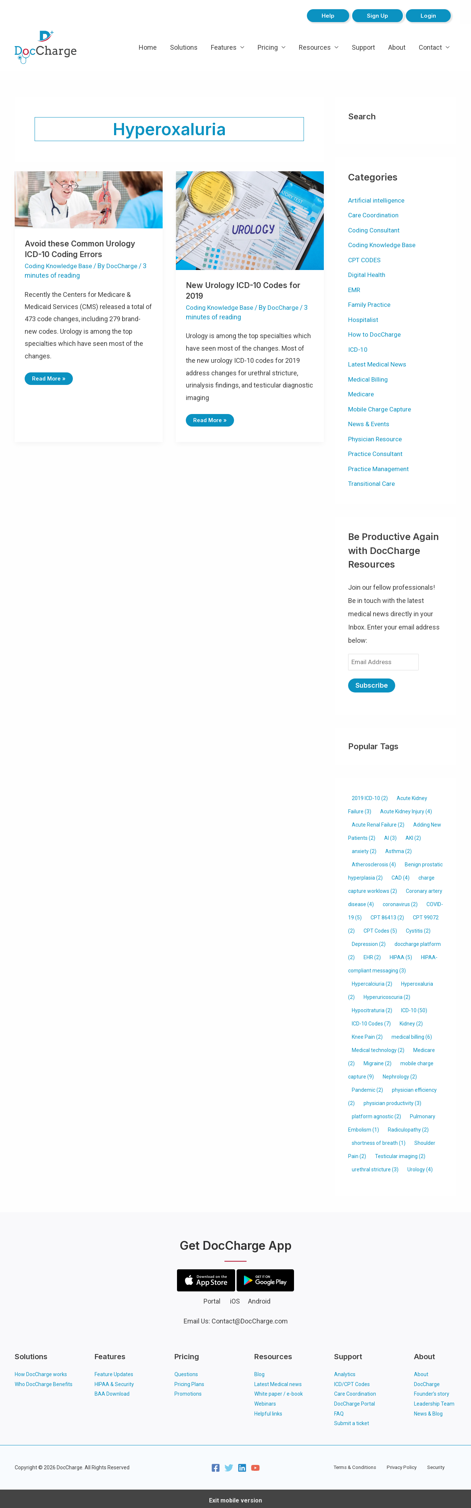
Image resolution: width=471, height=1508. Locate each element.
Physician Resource (377, 439)
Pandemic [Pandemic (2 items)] (367, 1088)
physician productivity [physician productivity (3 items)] (392, 1101)
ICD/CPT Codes (352, 1382)
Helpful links (268, 1410)
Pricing (268, 47)
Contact (430, 47)
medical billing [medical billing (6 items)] (412, 1035)
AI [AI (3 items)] (390, 836)
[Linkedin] (242, 1464)
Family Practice (370, 304)
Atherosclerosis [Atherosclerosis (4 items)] (374, 862)
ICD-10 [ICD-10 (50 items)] (414, 1008)
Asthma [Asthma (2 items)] (398, 849)
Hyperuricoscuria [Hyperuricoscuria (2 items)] (387, 995)
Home (148, 47)
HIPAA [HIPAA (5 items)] (401, 955)
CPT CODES (365, 260)
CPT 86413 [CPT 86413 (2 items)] (387, 915)
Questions (186, 1372)
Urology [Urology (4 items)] (420, 1167)
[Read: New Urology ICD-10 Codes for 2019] (250, 220)
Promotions (188, 1391)
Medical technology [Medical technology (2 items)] (378, 1048)
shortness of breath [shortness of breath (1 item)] (379, 1141)
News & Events (370, 424)
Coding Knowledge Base (60, 266)
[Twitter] (228, 1464)
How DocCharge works (41, 1372)
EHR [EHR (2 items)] (372, 955)
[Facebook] (215, 1464)
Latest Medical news (278, 1382)
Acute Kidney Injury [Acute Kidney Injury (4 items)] (406, 809)
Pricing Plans (189, 1382)
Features (224, 47)
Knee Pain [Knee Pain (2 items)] (367, 1035)
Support (363, 47)
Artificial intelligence (377, 200)
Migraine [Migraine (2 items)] (378, 1061)
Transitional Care (372, 483)
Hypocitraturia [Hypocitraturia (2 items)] (372, 1008)
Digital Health (367, 274)
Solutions (184, 47)
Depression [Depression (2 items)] (369, 942)
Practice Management (380, 469)
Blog (259, 1372)
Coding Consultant (375, 230)
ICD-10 (358, 349)
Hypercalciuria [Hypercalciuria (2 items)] (372, 982)
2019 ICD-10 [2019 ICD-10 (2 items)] (370, 796)
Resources (315, 47)
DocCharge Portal (354, 1401)
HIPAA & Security (114, 1382)
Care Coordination (374, 215)
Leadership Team (434, 1401)
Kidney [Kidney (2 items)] (411, 1021)
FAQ (339, 1410)
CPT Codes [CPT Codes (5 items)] (380, 929)
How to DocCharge (375, 334)
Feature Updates (114, 1372)
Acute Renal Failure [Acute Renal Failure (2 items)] (378, 822)
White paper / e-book (278, 1391)
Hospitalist (364, 319)
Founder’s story (431, 1391)
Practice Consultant (377, 453)
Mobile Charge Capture (381, 409)
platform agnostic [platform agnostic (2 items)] (376, 1114)
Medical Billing (369, 379)
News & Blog (428, 1410)
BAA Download (112, 1391)
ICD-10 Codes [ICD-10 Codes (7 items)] (371, 1021)
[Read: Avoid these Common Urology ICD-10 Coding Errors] (89, 199)
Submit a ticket (351, 1420)
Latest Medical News (379, 364)
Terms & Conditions (358, 1464)
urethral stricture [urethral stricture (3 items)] (375, 1167)
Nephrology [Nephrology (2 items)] (400, 1074)
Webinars (265, 1401)
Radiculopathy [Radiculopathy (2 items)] (408, 1127)
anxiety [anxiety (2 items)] (364, 849)
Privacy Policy (402, 1464)
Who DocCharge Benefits (43, 1382)
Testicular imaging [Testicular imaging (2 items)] (400, 1154)
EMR (354, 290)
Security (432, 1464)
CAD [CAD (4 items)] (401, 876)
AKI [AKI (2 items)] (413, 836)
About (397, 47)
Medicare (361, 394)
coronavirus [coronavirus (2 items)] (400, 902)
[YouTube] (255, 1464)
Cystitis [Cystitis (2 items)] (418, 929)
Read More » (50, 377)
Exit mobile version (235, 1496)
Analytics (344, 1372)
